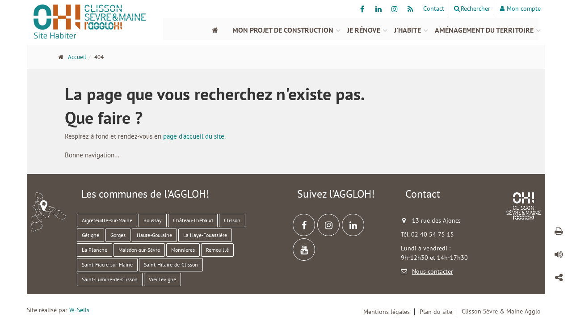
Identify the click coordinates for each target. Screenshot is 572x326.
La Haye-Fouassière (205, 235)
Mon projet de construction (282, 29)
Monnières (183, 249)
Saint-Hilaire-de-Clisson (171, 264)
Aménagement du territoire (484, 29)
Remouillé (217, 249)
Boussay (152, 220)
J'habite (407, 29)
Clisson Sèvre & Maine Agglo (501, 311)
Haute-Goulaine (154, 235)
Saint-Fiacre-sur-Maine (107, 264)
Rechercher (472, 8)
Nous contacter (432, 271)
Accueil (77, 57)
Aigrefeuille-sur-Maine (107, 220)
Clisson (232, 220)
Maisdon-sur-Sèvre (139, 249)
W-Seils (79, 310)
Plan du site (436, 311)
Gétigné (90, 235)
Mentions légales (386, 311)
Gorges (118, 235)
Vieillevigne (162, 279)
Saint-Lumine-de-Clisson (110, 279)
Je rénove (363, 29)
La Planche (94, 249)
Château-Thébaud (193, 220)
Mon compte (520, 8)
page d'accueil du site (193, 136)
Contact (433, 8)
